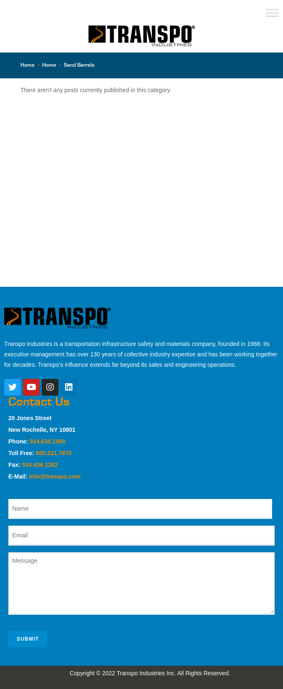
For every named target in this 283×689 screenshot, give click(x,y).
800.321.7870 (54, 453)
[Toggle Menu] (272, 13)
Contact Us (39, 402)
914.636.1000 (48, 441)
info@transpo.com (55, 476)
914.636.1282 (40, 464)
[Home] (27, 65)
